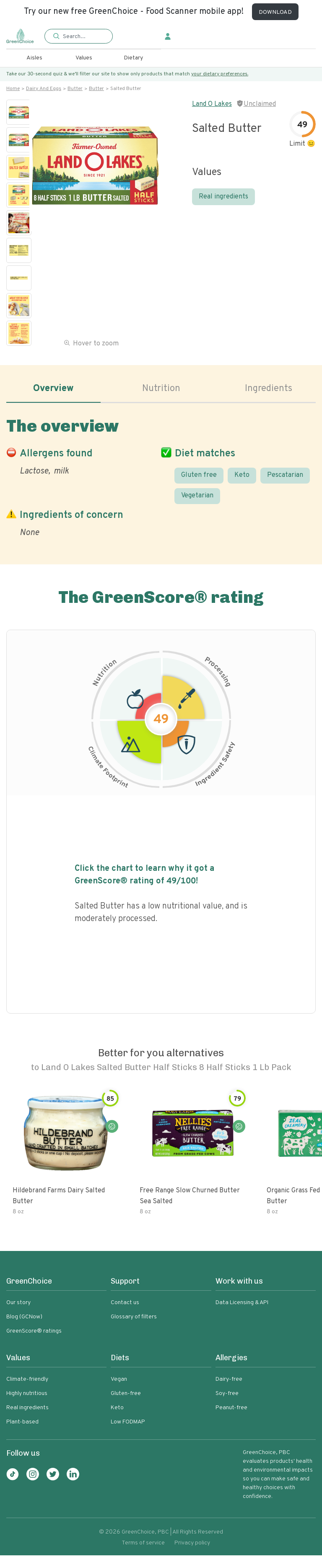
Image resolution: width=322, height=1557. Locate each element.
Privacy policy (192, 1544)
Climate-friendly (27, 1381)
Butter (75, 88)
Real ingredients (223, 197)
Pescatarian (285, 477)
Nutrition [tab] (161, 389)
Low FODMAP (128, 1423)
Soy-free (227, 1395)
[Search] (83, 36)
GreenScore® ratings (34, 1332)
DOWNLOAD (275, 12)
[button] (78, 36)
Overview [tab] (53, 389)
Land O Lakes (212, 104)
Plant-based (22, 1423)
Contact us (125, 1304)
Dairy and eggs (43, 88)
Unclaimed (260, 104)
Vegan (119, 1381)
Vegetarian (197, 498)
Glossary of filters (134, 1318)
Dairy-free (229, 1381)
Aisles (34, 58)
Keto (241, 477)
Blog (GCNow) (24, 1318)
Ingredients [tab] (268, 389)
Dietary (133, 58)
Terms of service (143, 1544)
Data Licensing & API (242, 1304)
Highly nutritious (26, 1395)
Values (83, 58)
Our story (18, 1304)
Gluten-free (126, 1395)
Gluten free (199, 477)
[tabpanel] (161, 477)
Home (13, 88)
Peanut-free (231, 1409)
